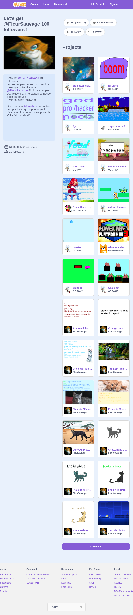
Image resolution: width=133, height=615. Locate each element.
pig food (77, 288)
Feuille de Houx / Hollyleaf (117, 490)
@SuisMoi (30, 106)
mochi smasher (117, 166)
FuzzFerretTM (79, 210)
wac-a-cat (113, 288)
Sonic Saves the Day (82, 207)
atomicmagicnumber (117, 251)
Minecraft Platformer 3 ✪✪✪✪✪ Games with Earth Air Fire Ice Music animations (117, 247)
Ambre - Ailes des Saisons (82, 328)
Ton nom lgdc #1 (117, 368)
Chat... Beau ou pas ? (117, 449)
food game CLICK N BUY (82, 166)
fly (74, 126)
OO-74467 (78, 89)
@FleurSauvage (28, 78)
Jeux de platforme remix (117, 530)
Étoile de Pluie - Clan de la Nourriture (82, 368)
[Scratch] (20, 4)
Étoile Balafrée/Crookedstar (82, 530)
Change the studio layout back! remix (117, 328)
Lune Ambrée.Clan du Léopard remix (82, 449)
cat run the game (117, 207)
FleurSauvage (80, 331)
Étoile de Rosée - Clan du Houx (117, 409)
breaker (77, 247)
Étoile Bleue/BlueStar (82, 490)
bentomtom (113, 129)
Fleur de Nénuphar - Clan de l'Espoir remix (82, 409)
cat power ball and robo (82, 85)
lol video (113, 85)
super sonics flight (117, 126)
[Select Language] (66, 607)
